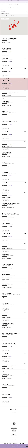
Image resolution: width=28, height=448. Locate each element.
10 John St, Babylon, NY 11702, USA (7, 265)
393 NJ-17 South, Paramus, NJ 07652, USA (8, 39)
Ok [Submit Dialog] (26, 446)
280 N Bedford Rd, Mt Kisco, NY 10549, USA (8, 163)
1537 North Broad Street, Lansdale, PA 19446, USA (9, 344)
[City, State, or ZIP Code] (14, 11)
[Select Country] (14, 9)
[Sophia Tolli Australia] (14, 4)
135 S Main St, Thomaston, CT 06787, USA (8, 314)
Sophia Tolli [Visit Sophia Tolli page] (3, 66)
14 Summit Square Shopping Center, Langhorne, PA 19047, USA (11, 294)
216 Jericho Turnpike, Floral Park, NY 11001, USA (9, 143)
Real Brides (14, 422)
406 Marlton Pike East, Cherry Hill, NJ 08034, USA (9, 365)
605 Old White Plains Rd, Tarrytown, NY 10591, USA (9, 122)
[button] (2, 4)
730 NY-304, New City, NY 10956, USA (7, 102)
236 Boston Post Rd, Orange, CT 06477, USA (8, 275)
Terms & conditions (11, 443)
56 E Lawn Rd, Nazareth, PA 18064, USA (7, 284)
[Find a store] (3, 2)
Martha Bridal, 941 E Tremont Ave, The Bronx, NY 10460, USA (10, 92)
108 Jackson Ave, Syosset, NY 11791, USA (8, 194)
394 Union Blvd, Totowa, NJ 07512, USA (7, 59)
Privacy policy (16, 443)
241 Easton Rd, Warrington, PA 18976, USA (8, 324)
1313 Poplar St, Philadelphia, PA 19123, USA (8, 375)
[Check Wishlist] (26, 4)
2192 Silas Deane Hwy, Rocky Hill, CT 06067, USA (9, 395)
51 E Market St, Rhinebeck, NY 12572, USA (8, 304)
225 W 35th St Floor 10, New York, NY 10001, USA (9, 112)
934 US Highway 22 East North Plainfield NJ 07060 (9, 173)
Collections (14, 423)
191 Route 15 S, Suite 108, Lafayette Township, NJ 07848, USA (10, 214)
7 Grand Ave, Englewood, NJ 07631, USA (7, 49)
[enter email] (14, 437)
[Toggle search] (26, 2)
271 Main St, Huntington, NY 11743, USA (7, 204)
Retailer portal (14, 431)
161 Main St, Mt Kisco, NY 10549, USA (7, 153)
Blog (14, 424)
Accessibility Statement (21, 443)
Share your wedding (14, 428)
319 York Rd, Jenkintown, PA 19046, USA (7, 334)
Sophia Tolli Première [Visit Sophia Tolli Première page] (7, 88)
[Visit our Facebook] (12, 439)
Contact (14, 429)
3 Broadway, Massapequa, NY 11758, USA (8, 224)
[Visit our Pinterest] (16, 439)
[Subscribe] (17, 437)
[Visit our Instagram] (14, 439)
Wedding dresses (14, 421)
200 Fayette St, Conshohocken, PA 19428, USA (8, 385)
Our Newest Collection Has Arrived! (14, 0)
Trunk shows (14, 430)
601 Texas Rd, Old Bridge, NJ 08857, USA (8, 255)
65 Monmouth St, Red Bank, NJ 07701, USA (8, 245)
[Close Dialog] (1, 446)
